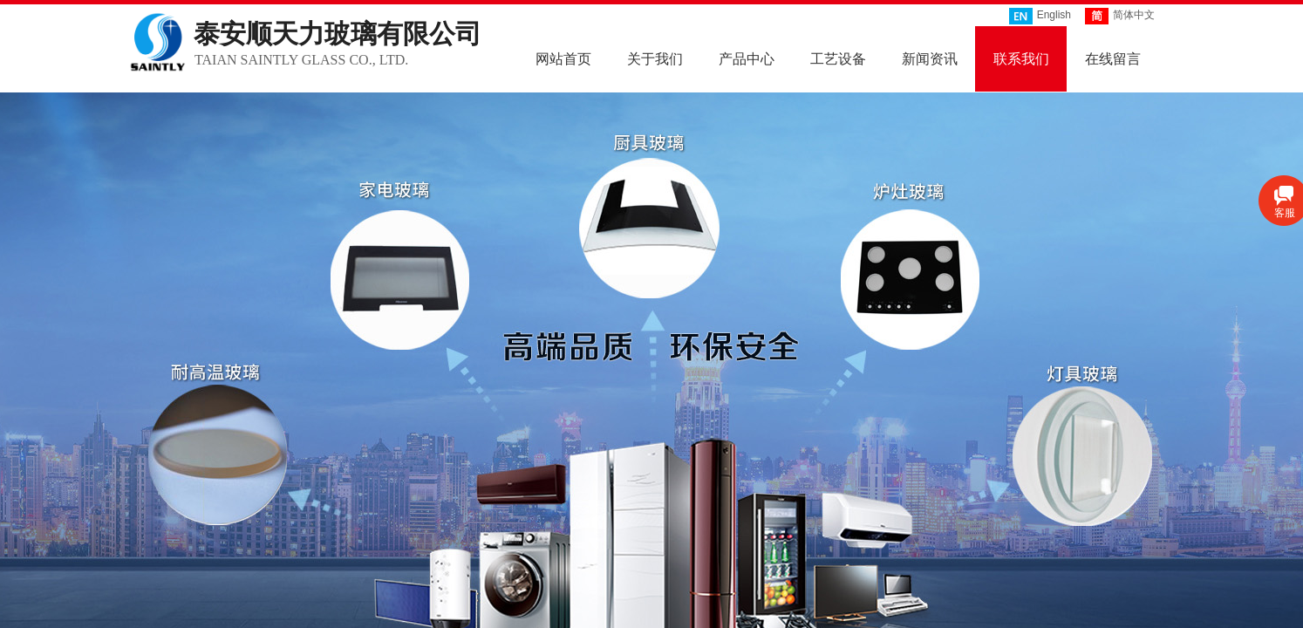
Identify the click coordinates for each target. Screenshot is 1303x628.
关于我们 (655, 58)
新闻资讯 (930, 58)
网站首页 (563, 58)
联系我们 (1021, 58)
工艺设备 (838, 58)
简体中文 (1120, 16)
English (1040, 16)
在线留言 (1113, 58)
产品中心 (746, 58)
